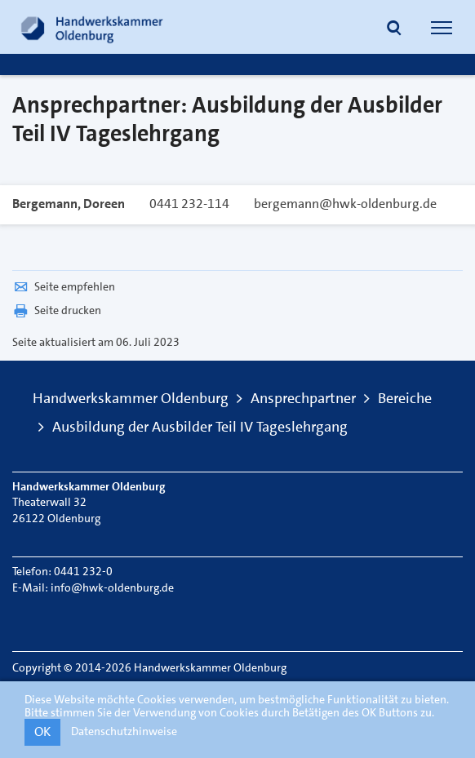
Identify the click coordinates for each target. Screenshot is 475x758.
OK (42, 731)
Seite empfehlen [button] (63, 286)
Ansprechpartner (303, 398)
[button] (394, 29)
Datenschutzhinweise (124, 731)
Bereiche (405, 398)
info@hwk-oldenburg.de (112, 587)
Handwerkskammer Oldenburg (131, 398)
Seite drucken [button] (56, 310)
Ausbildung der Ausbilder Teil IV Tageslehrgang (200, 427)
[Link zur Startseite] (92, 27)
